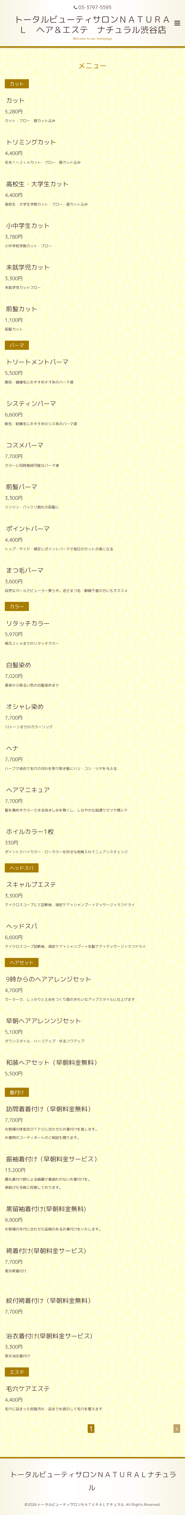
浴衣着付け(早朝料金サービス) (49, 1335)
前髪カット (21, 309)
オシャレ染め (25, 706)
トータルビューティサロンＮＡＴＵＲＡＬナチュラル (93, 1481)
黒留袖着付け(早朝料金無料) (46, 1208)
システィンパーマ (31, 403)
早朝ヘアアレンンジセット (43, 1020)
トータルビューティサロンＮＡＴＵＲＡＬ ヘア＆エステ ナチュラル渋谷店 (92, 24)
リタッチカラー (28, 623)
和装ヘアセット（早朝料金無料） (53, 1062)
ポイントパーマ (28, 528)
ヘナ (12, 748)
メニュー (92, 66)
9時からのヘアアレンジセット (48, 979)
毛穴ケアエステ (28, 1388)
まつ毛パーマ (25, 570)
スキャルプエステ (31, 884)
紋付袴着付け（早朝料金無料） (50, 1300)
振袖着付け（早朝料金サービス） (53, 1159)
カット (15, 100)
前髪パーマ (21, 486)
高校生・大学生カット (37, 183)
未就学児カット (28, 267)
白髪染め (18, 664)
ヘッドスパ (21, 926)
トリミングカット (31, 142)
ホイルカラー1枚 (30, 831)
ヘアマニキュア (28, 790)
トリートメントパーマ (37, 362)
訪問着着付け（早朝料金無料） (50, 1109)
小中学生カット (28, 225)
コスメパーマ (25, 445)
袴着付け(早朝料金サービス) (46, 1250)
